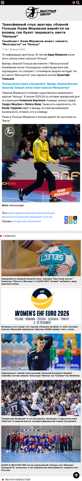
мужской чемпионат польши (35, 216)
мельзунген (9, 216)
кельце (48, 213)
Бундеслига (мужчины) (27, 221)
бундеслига (35, 213)
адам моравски (17, 213)
